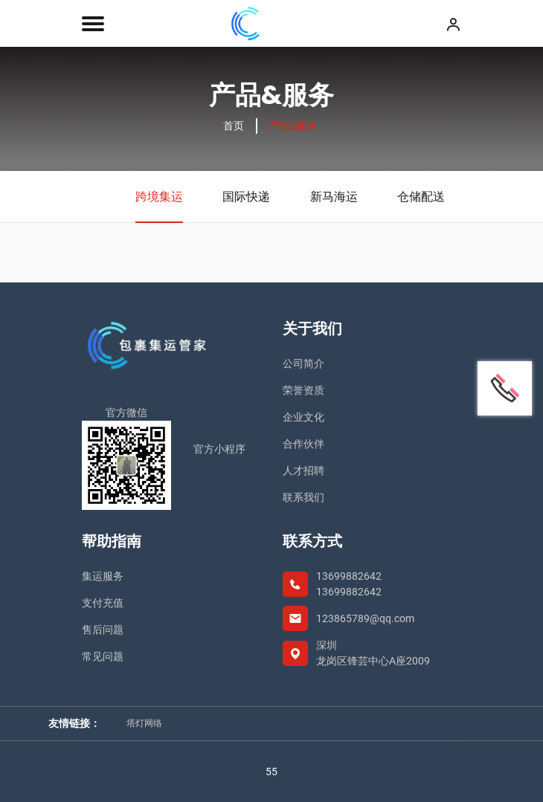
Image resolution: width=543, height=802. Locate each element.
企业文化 (303, 417)
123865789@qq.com (365, 618)
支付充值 (102, 603)
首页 (233, 126)
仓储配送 (421, 197)
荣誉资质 (303, 390)
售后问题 (102, 630)
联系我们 (303, 497)
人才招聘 (303, 470)
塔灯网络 (144, 723)
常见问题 (102, 656)
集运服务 (102, 576)
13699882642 (349, 576)
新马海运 (334, 197)
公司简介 (303, 363)
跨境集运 (159, 206)
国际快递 (246, 197)
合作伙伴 (303, 444)
